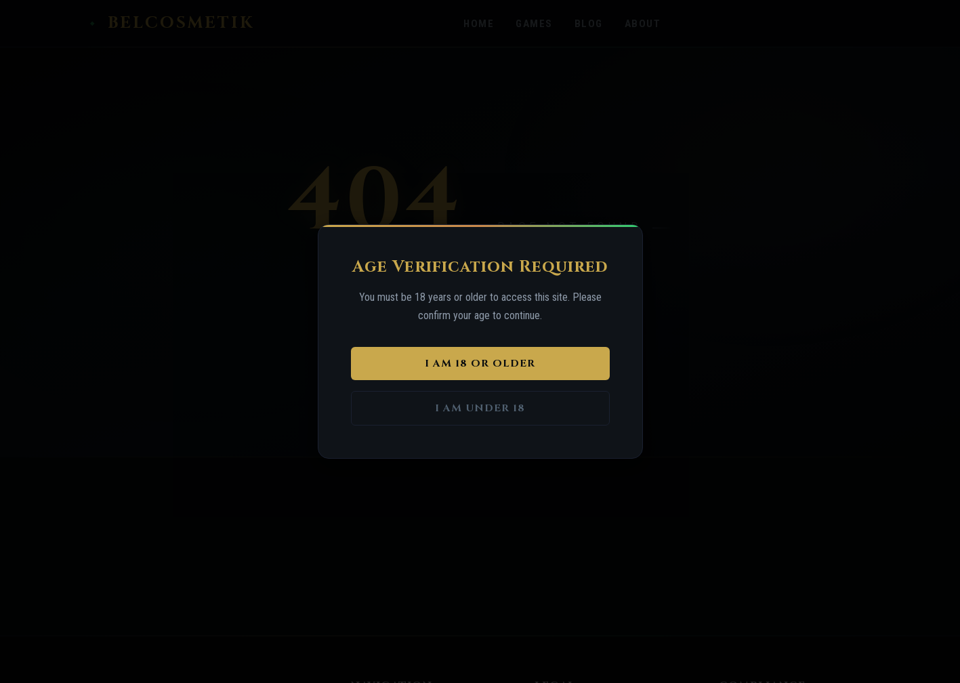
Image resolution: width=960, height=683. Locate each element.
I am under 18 (480, 408)
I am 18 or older (480, 363)
